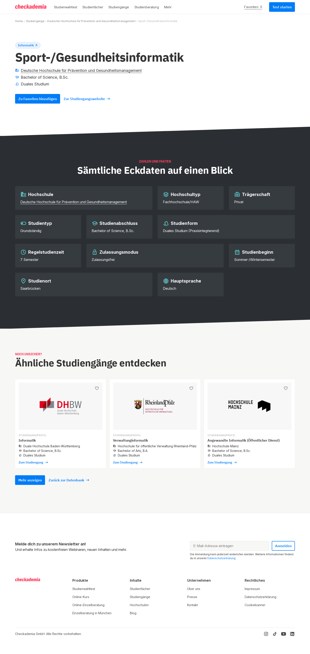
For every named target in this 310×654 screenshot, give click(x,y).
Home (19, 21)
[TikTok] (274, 634)
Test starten (282, 7)
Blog (133, 613)
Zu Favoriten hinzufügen (37, 99)
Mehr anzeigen (30, 480)
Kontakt (192, 605)
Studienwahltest (83, 589)
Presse (192, 597)
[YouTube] (283, 634)
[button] (65, 7)
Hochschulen (139, 605)
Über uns (193, 589)
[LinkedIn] (292, 634)
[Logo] (31, 7)
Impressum (252, 589)
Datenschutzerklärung (221, 558)
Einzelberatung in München (91, 613)
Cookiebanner (255, 605)
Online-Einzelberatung (88, 605)
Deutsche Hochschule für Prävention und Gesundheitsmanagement (91, 21)
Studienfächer (140, 589)
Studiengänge (35, 21)
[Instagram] (266, 634)
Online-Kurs (80, 597)
